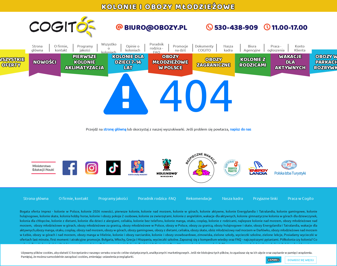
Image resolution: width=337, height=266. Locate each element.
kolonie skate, (49, 216)
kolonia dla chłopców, (35, 221)
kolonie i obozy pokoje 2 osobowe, (113, 216)
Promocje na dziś (180, 48)
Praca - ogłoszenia (275, 48)
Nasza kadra (228, 48)
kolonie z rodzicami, (223, 221)
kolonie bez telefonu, (148, 221)
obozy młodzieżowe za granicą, (99, 225)
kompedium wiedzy (214, 239)
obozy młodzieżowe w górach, (55, 225)
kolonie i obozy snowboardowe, (174, 235)
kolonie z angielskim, (188, 216)
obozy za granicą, (201, 225)
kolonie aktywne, (212, 211)
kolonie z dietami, (64, 221)
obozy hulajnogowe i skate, (233, 225)
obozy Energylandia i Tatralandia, (277, 225)
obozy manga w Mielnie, (94, 235)
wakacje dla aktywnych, (219, 216)
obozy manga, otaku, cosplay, (56, 230)
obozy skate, (199, 230)
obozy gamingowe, (141, 230)
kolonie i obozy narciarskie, (132, 235)
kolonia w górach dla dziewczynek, (293, 216)
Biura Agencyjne (252, 48)
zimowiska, (205, 235)
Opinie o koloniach (132, 48)
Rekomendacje (199, 198)
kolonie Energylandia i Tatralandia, (250, 211)
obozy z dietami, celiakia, (172, 230)
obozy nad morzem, (90, 230)
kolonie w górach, (186, 211)
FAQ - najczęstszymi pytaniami (256, 239)
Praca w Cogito (301, 198)
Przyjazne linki (265, 198)
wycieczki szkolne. (166, 239)
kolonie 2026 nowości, (97, 211)
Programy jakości (85, 48)
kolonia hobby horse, (74, 216)
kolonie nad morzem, (156, 211)
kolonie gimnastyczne (252, 216)
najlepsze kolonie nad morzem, (260, 221)
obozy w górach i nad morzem (54, 235)
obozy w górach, (115, 230)
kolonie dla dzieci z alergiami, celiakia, (105, 221)
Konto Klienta (299, 48)
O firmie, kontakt (61, 48)
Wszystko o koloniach (108, 48)
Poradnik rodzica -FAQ (157, 48)
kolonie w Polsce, (67, 211)
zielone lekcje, (272, 235)
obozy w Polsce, (177, 225)
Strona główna (37, 48)
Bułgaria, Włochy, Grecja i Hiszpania (126, 239)
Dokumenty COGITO (204, 48)
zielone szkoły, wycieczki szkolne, (238, 235)
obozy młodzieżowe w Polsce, (143, 225)
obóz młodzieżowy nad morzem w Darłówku (239, 230)
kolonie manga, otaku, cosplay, (186, 221)
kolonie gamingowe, (291, 211)
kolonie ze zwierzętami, (155, 216)
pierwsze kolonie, (127, 211)
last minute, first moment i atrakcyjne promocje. (67, 239)
